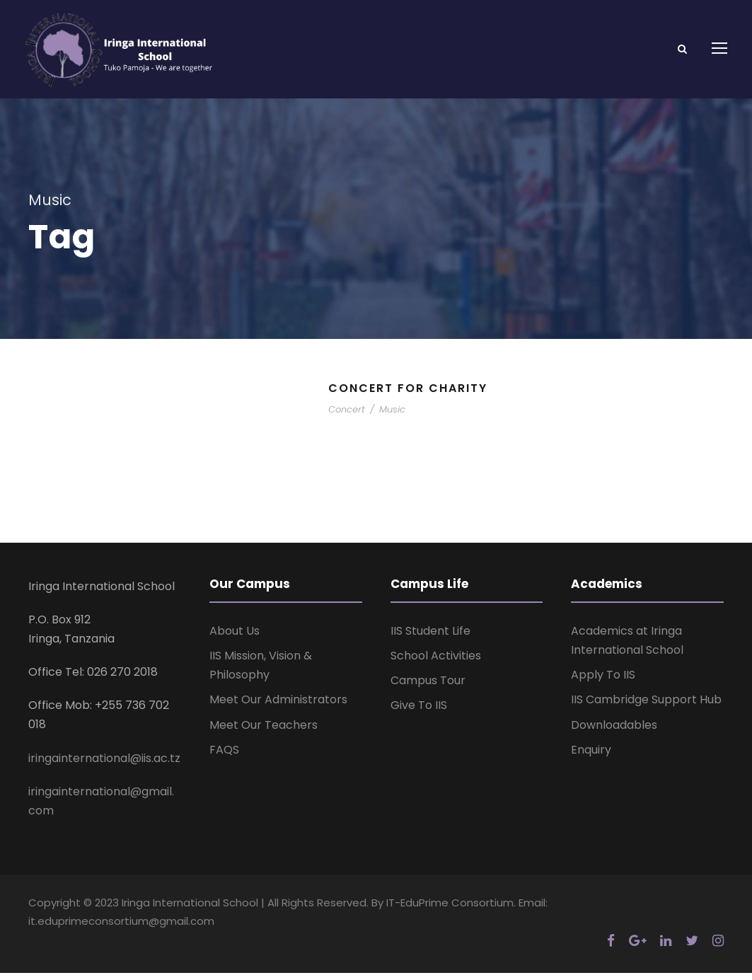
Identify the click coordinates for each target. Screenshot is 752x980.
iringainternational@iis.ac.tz (104, 765)
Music (392, 417)
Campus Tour (428, 688)
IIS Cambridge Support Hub (646, 707)
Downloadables (614, 732)
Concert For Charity (407, 396)
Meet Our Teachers (263, 732)
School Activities (436, 663)
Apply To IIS (603, 682)
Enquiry (591, 757)
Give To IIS (419, 713)
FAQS (224, 757)
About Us (234, 638)
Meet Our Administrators (278, 707)
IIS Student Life (430, 638)
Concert (346, 417)
